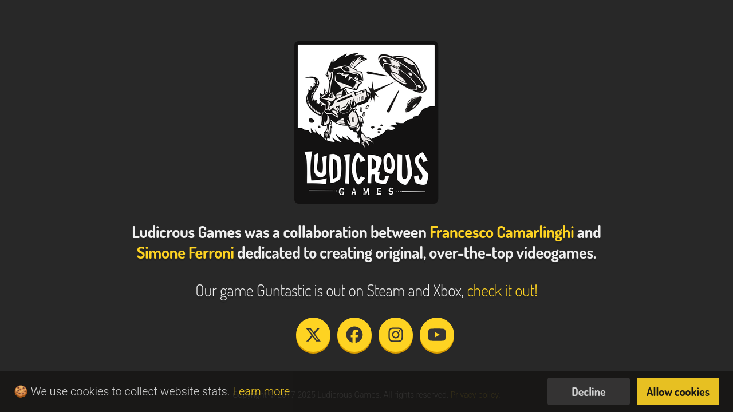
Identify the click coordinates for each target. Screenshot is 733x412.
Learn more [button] (261, 391)
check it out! (502, 290)
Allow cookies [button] (678, 391)
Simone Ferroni (185, 252)
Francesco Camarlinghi (501, 231)
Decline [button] (589, 391)
